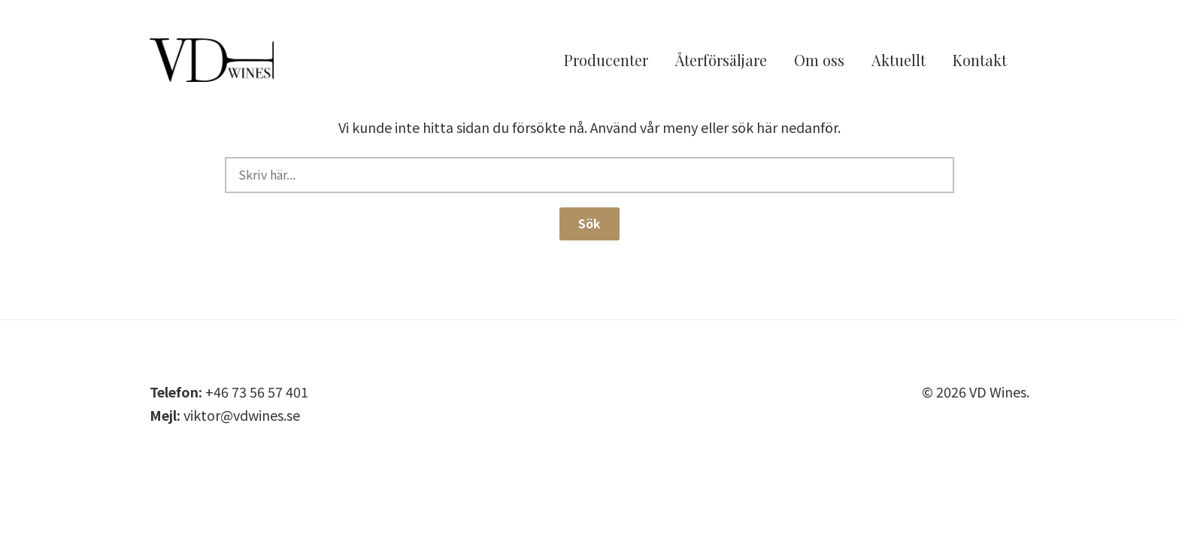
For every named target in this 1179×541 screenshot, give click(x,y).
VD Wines (232, 62)
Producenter (606, 62)
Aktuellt (898, 62)
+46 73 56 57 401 (256, 391)
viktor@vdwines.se (241, 415)
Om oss (819, 62)
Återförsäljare (721, 62)
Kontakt (980, 62)
